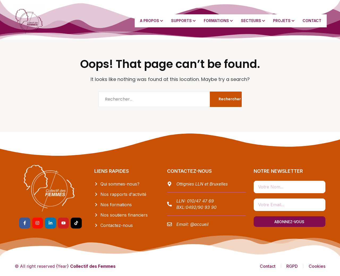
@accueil (199, 224)
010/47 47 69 (200, 201)
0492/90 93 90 (201, 207)
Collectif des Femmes (93, 266)
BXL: (181, 207)
